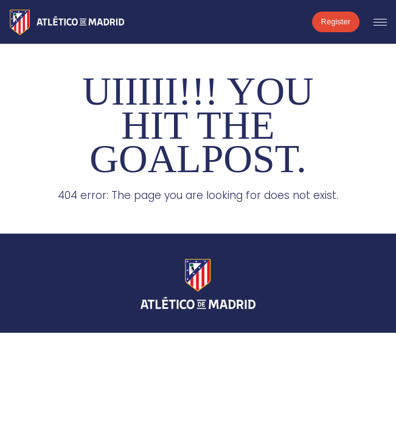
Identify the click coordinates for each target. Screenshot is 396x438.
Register (335, 21)
